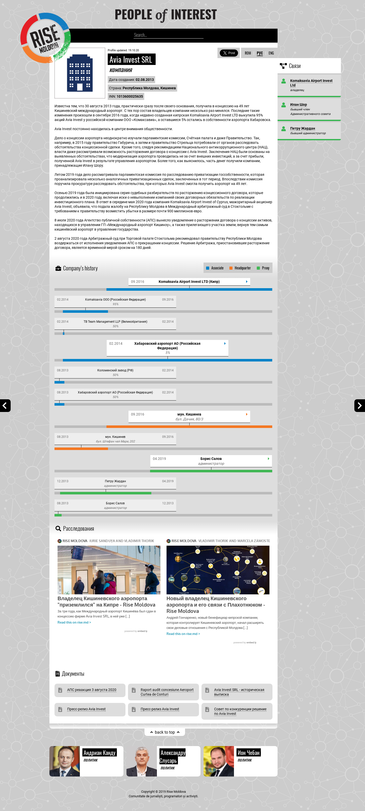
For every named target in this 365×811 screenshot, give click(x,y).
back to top (164, 732)
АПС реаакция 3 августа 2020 (91, 690)
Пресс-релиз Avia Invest (86, 709)
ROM (248, 53)
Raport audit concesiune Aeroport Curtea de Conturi (167, 692)
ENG (271, 53)
